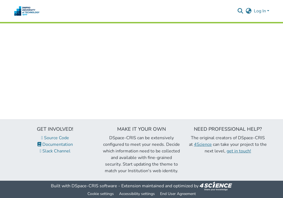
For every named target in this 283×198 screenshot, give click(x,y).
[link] (216, 186)
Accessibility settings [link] (137, 193)
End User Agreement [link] (178, 193)
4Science (203, 144)
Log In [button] (260, 11)
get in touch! (239, 151)
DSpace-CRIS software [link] (94, 186)
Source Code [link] (55, 138)
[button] (27, 10)
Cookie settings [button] (100, 193)
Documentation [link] (55, 144)
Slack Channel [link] (55, 151)
